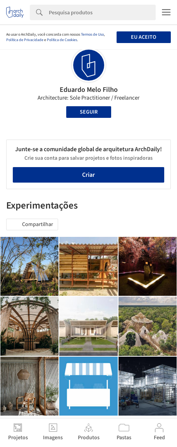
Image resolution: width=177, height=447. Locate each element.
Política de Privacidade (24, 40)
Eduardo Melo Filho (89, 90)
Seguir (89, 112)
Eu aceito (143, 37)
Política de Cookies (62, 40)
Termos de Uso (92, 34)
